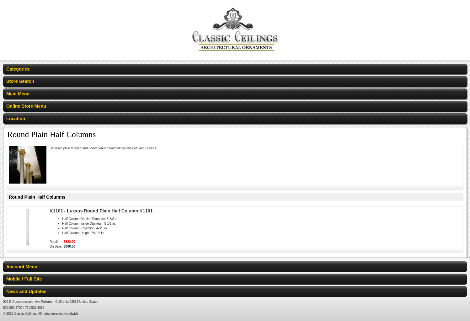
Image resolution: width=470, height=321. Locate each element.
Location (15, 118)
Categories (17, 69)
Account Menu (21, 266)
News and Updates (26, 291)
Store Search (20, 81)
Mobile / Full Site (24, 278)
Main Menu (17, 93)
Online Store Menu (26, 106)
